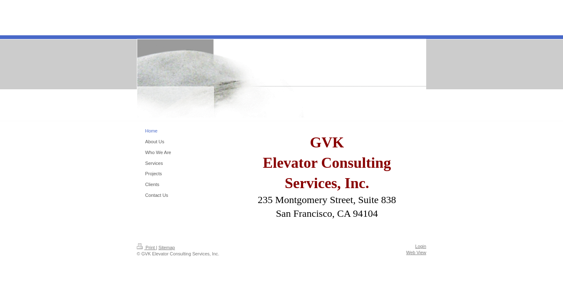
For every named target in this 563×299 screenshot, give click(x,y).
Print (146, 247)
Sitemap (166, 247)
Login (420, 246)
